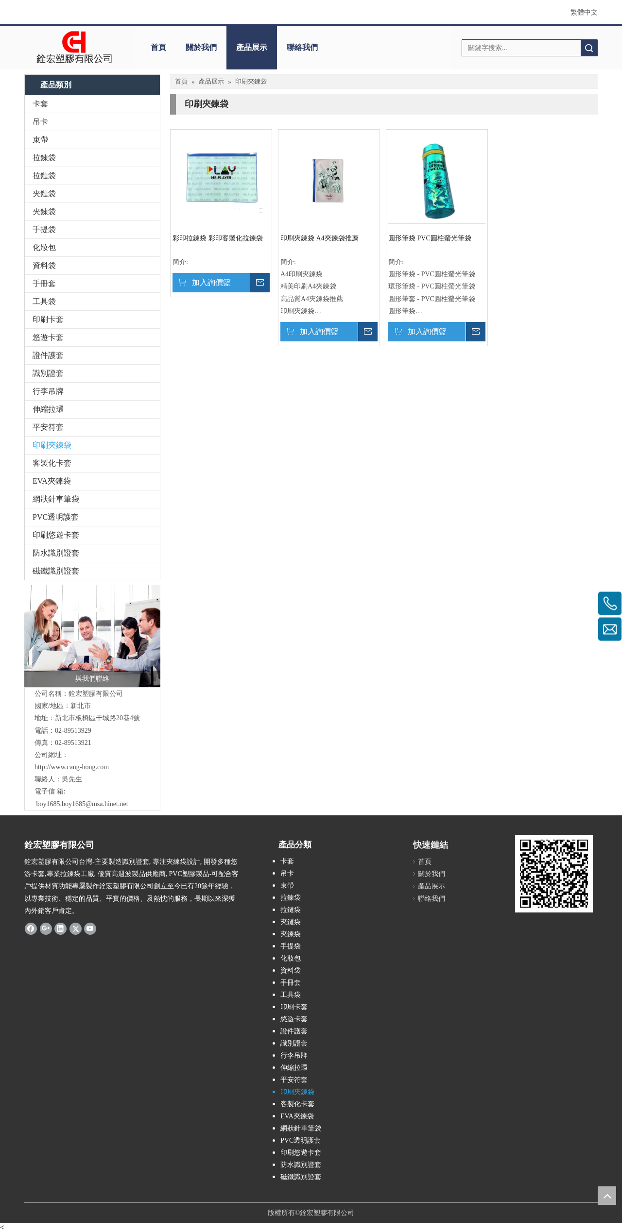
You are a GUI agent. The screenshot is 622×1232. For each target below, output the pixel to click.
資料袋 (44, 265)
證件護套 (48, 355)
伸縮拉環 (48, 409)
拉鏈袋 (44, 175)
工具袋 (44, 301)
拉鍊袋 (44, 157)
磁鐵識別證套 (56, 571)
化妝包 (44, 247)
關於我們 (201, 47)
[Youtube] (90, 928)
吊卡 (40, 122)
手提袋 (44, 229)
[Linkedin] (60, 928)
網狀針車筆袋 (56, 499)
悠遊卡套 (48, 337)
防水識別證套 (56, 553)
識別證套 (48, 373)
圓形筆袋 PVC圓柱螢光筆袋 (429, 238)
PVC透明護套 (56, 517)
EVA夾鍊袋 (52, 481)
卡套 (40, 104)
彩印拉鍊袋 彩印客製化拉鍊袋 (218, 238)
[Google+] (46, 928)
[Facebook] (31, 928)
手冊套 (44, 283)
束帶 (40, 139)
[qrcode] (554, 873)
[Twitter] (75, 928)
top (607, 1195)
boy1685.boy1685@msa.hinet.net (82, 804)
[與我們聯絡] (92, 636)
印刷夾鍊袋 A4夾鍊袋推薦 (319, 238)
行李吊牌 (48, 391)
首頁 (158, 47)
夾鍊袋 (44, 211)
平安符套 (48, 427)
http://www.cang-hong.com (72, 767)
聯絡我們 (302, 47)
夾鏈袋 (44, 193)
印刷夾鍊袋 (52, 445)
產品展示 (251, 47)
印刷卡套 (48, 319)
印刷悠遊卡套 (56, 535)
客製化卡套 (52, 463)
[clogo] (74, 48)
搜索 (589, 48)
